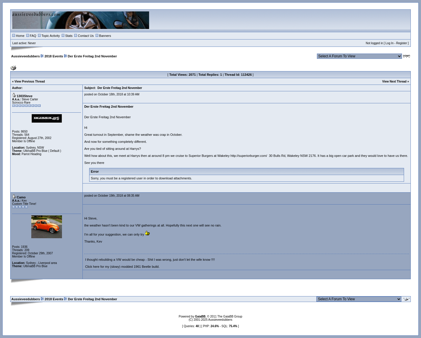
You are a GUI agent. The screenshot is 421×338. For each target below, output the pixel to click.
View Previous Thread (30, 81)
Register (401, 43)
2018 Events (53, 56)
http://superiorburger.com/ (248, 155)
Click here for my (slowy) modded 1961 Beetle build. (122, 266)
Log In (389, 43)
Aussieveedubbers (25, 56)
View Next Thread (394, 81)
